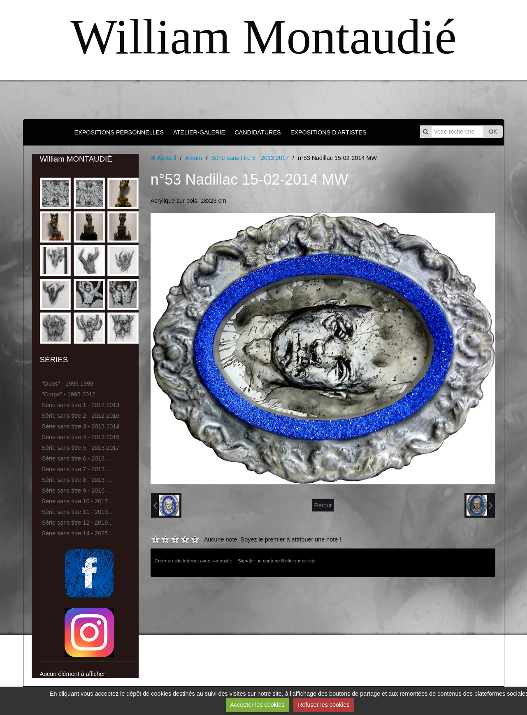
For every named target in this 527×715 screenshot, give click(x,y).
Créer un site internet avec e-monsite (193, 560)
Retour (323, 505)
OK (493, 131)
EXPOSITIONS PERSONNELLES (119, 132)
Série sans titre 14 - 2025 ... (78, 533)
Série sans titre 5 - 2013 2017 (81, 447)
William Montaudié (263, 36)
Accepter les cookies (257, 704)
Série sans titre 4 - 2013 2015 (81, 437)
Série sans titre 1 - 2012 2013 (81, 405)
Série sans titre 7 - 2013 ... (76, 469)
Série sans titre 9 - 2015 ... (76, 490)
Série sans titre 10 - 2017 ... (78, 501)
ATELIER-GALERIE (199, 132)
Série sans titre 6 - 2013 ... (76, 458)
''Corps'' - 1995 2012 (68, 394)
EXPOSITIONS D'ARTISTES (328, 132)
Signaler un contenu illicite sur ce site (277, 560)
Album (193, 158)
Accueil (166, 158)
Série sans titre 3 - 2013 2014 (81, 426)
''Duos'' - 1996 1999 (67, 383)
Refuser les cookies (324, 704)
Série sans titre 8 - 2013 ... (76, 480)
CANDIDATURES (257, 132)
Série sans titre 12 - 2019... (77, 522)
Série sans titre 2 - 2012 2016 (81, 415)
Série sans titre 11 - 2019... (77, 512)
